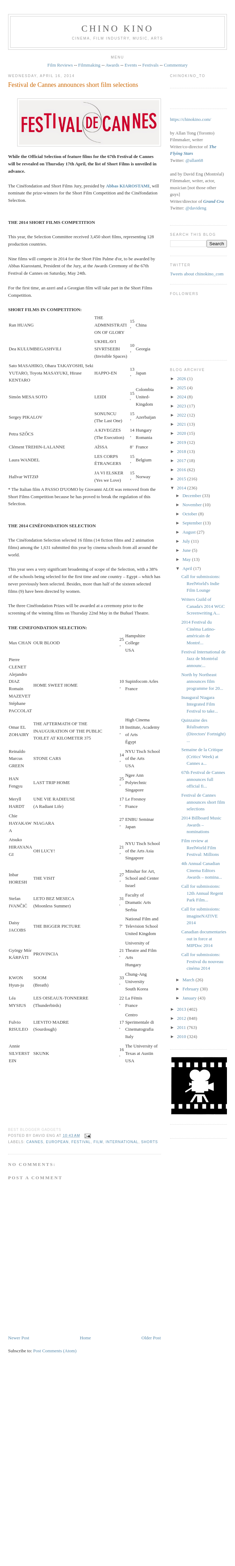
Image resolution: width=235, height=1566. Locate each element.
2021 (182, 424)
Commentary (176, 65)
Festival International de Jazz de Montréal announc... (203, 658)
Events (131, 65)
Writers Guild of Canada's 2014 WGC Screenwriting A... (203, 606)
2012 (182, 1018)
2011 (182, 1027)
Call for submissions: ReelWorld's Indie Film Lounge (200, 583)
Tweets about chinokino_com (197, 273)
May (187, 559)
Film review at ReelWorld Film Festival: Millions (200, 847)
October (190, 513)
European (57, 1142)
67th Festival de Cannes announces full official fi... (203, 779)
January (190, 998)
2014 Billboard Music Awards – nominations (201, 824)
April (187, 568)
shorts (149, 1142)
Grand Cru (213, 201)
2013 (182, 1009)
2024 (182, 396)
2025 (182, 387)
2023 (182, 405)
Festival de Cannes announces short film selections (73, 84)
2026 (182, 378)
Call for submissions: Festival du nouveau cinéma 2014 (202, 961)
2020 (182, 433)
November (192, 504)
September (192, 523)
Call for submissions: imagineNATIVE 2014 (200, 915)
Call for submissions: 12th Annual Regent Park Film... (202, 893)
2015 (182, 478)
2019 (182, 442)
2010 (182, 1036)
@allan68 (194, 160)
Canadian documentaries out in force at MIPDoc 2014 (203, 938)
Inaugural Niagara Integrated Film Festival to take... (199, 704)
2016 (182, 469)
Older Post (151, 1337)
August (189, 532)
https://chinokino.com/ (190, 119)
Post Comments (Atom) (55, 1350)
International (122, 1142)
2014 (182, 487)
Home (85, 1337)
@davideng (196, 208)
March (188, 979)
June (187, 550)
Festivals (150, 65)
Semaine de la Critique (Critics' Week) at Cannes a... (202, 756)
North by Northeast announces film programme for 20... (202, 681)
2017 (182, 460)
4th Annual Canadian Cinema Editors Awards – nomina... (201, 870)
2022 (182, 415)
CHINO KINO (117, 28)
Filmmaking (89, 65)
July (186, 541)
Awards (112, 65)
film (98, 1142)
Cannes (34, 1142)
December (192, 495)
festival (81, 1142)
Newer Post (18, 1337)
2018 (182, 451)
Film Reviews (60, 65)
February (191, 988)
